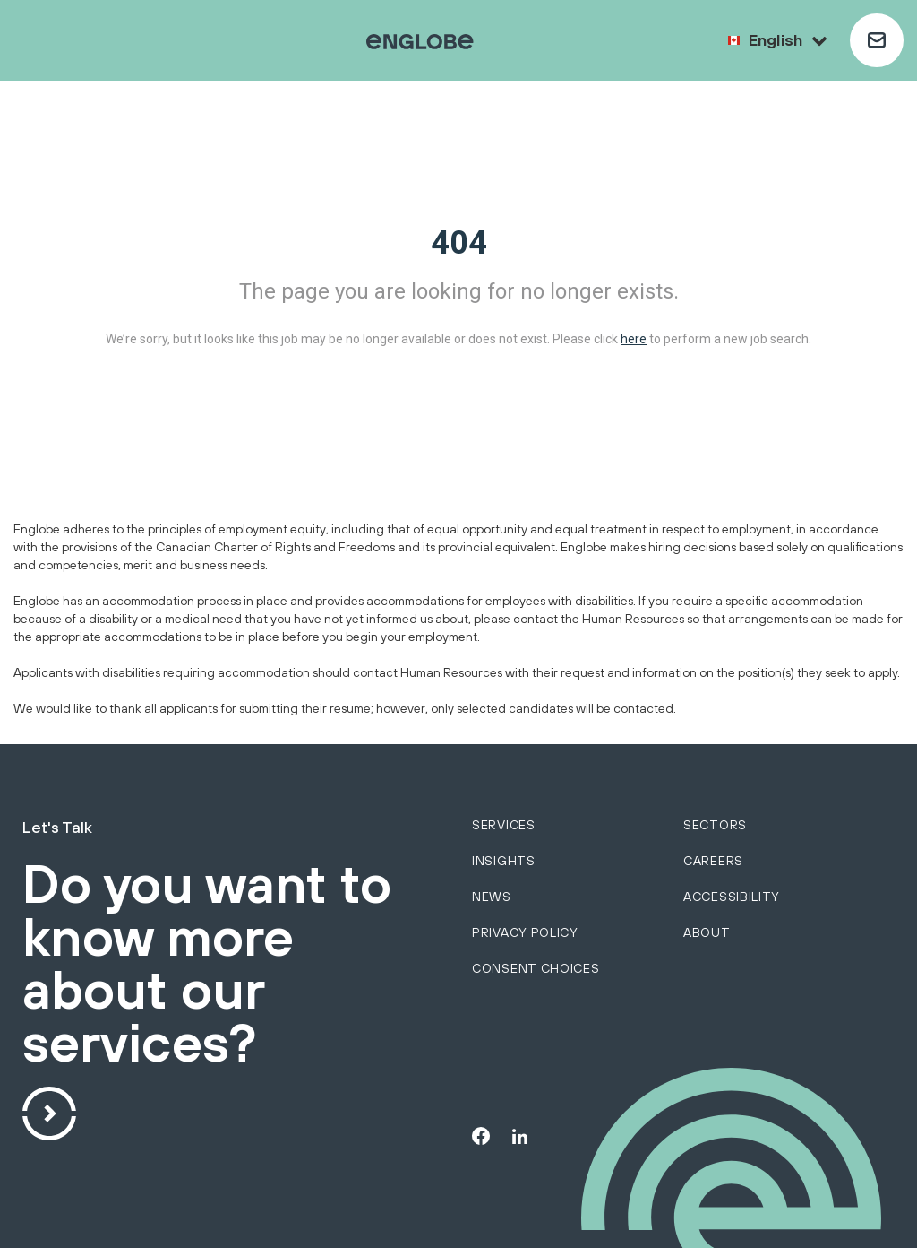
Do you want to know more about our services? (206, 964)
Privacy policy (525, 932)
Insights (504, 861)
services (504, 825)
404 (459, 243)
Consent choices (536, 968)
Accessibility (731, 896)
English (788, 39)
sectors (715, 825)
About (707, 932)
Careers (713, 861)
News (491, 896)
